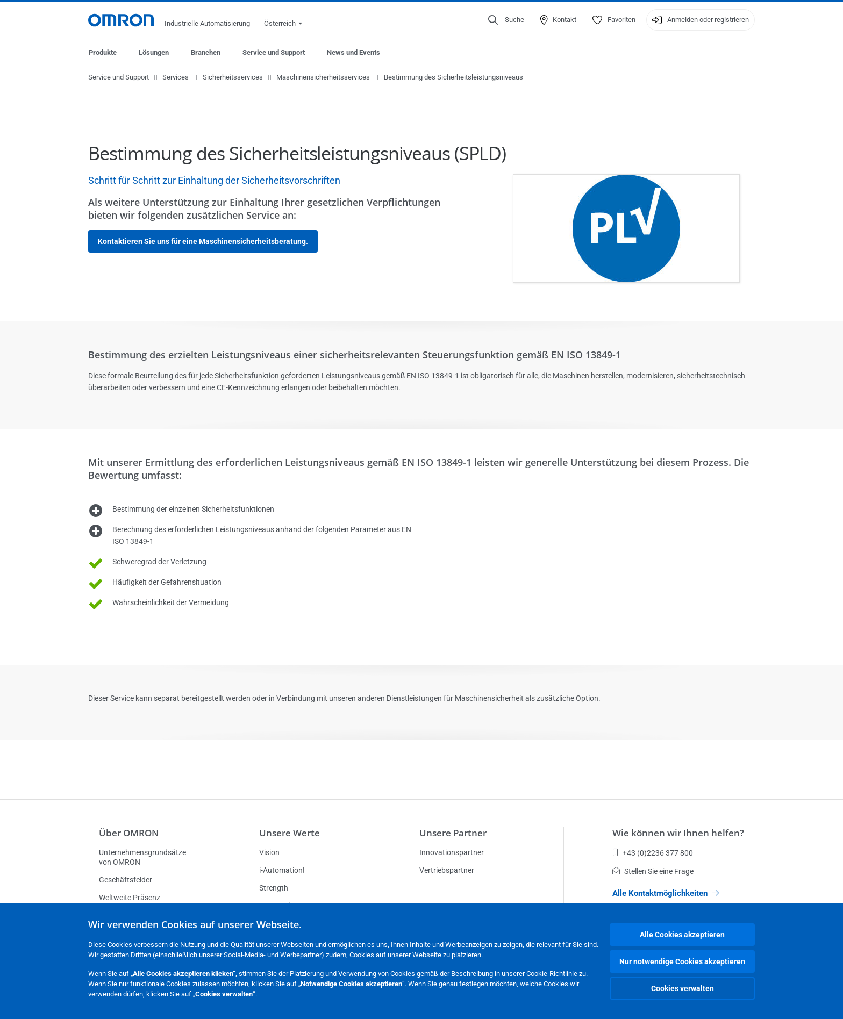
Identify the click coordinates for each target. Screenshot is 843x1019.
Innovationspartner (451, 852)
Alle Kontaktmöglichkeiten (665, 893)
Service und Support (273, 52)
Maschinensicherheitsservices (323, 78)
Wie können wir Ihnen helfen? (678, 833)
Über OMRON (129, 833)
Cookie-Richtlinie (551, 974)
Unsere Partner (453, 833)
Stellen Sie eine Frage (653, 871)
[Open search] (506, 20)
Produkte (103, 52)
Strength (273, 888)
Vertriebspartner (446, 870)
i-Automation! (282, 870)
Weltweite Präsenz (129, 897)
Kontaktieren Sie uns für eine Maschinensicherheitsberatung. (203, 242)
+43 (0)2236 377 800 (652, 853)
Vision (269, 852)
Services (175, 78)
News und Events (353, 52)
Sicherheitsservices (233, 78)
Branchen (205, 52)
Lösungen (154, 52)
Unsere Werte (289, 833)
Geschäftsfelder (125, 880)
